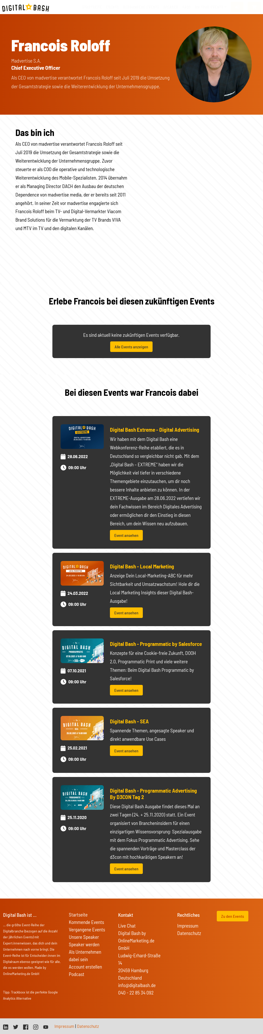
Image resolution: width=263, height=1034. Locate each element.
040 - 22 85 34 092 (136, 993)
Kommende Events (86, 922)
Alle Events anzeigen (131, 346)
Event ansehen (126, 535)
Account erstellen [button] (85, 967)
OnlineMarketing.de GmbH (21, 973)
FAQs (187, 7)
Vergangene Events (87, 929)
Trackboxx (18, 992)
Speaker (171, 7)
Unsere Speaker (84, 937)
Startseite (92, 7)
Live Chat (127, 926)
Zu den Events (232, 916)
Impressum (187, 926)
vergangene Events (141, 7)
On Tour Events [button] (209, 7)
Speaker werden (84, 944)
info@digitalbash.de (137, 985)
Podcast (76, 974)
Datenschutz (189, 933)
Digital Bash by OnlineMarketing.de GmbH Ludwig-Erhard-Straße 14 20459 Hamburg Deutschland (139, 955)
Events (112, 7)
